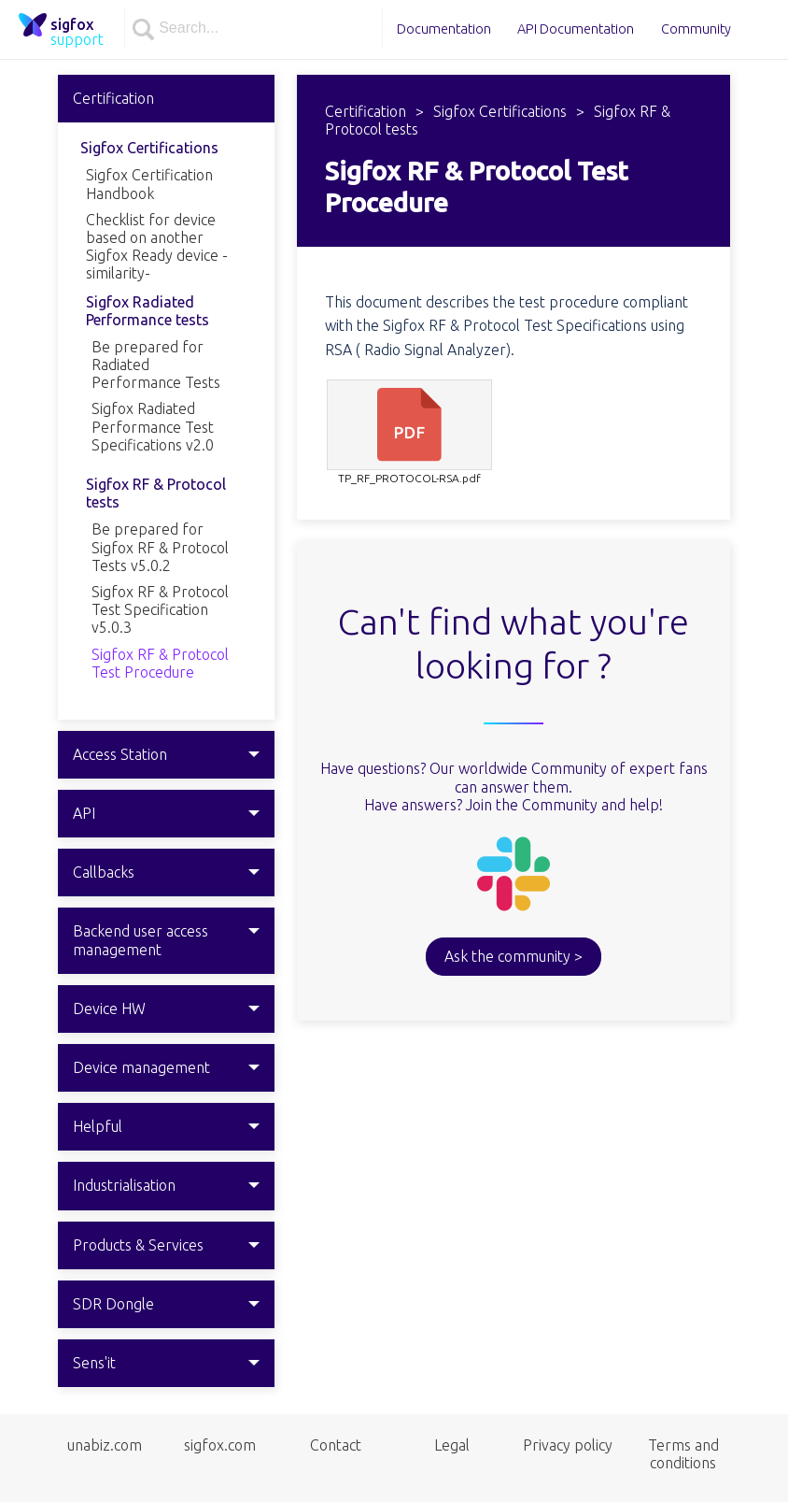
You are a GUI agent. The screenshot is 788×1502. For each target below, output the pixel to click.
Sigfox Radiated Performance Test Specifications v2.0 (152, 426)
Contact (335, 1445)
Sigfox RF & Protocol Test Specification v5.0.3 (160, 609)
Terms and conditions (683, 1454)
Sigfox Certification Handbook (149, 183)
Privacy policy (567, 1445)
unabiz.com (104, 1445)
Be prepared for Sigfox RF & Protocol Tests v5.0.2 (160, 547)
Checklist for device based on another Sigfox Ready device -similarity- (157, 246)
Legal (452, 1445)
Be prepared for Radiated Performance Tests (155, 364)
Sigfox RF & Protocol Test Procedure (160, 663)
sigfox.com (220, 1445)
